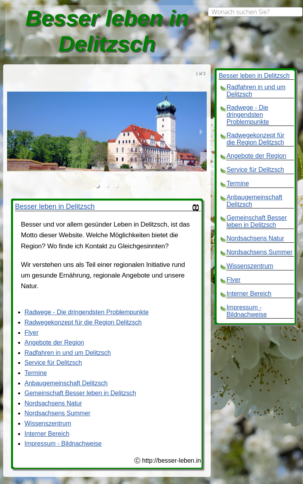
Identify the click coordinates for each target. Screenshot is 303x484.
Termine (35, 373)
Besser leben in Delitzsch (55, 206)
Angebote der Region (54, 342)
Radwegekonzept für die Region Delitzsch (83, 322)
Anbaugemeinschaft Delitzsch (66, 383)
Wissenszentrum (47, 423)
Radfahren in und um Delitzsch (67, 352)
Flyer (31, 332)
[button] (97, 186)
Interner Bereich (46, 433)
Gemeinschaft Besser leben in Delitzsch (80, 393)
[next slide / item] (201, 131)
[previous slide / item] (12, 131)
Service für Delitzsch (53, 362)
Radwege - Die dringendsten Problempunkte (86, 312)
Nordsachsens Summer (57, 413)
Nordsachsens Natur (53, 403)
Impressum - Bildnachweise (63, 443)
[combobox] (255, 12)
